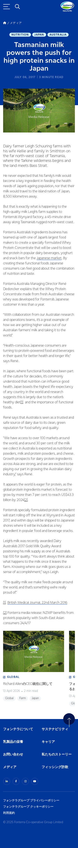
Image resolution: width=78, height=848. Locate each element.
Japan (39, 34)
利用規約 (9, 812)
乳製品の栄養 (13, 742)
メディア (9, 767)
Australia (58, 34)
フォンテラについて (18, 729)
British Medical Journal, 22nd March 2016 (37, 603)
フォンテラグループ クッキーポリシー (28, 806)
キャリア (48, 742)
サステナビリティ (55, 729)
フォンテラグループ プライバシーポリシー (31, 800)
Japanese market (49, 258)
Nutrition (20, 34)
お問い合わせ (13, 754)
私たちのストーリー (57, 754)
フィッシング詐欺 (55, 767)
